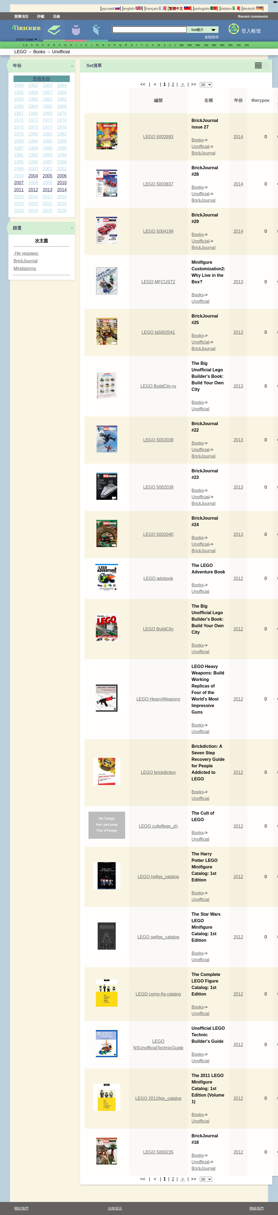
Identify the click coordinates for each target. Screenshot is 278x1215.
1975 (19, 127)
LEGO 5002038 (158, 440)
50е (190, 44)
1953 (47, 85)
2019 (19, 203)
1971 (19, 120)
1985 (47, 141)
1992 (33, 155)
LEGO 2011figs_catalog (158, 1098)
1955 (19, 92)
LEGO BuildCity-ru (158, 386)
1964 (33, 106)
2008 (33, 182)
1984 (33, 141)
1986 (62, 141)
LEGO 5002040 (158, 534)
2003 (19, 176)
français (155, 9)
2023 (19, 210)
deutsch (252, 9)
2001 (47, 169)
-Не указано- (26, 253)
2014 (62, 189)
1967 (19, 113)
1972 (33, 120)
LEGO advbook (158, 578)
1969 (47, 113)
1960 (33, 99)
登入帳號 (251, 31)
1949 (19, 85)
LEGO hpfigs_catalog (158, 876)
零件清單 (97, 30)
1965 (47, 106)
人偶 (75, 30)
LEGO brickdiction (158, 772)
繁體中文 (180, 9)
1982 (62, 134)
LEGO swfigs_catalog (158, 937)
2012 (33, 189)
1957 (47, 92)
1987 (19, 148)
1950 (33, 85)
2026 (62, 210)
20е (247, 44)
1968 (33, 113)
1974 (62, 120)
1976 (33, 127)
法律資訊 (115, 1208)
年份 (17, 65)
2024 (33, 210)
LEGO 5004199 (158, 231)
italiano (230, 9)
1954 (62, 85)
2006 (62, 176)
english (133, 9)
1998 (62, 162)
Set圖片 (54, 30)
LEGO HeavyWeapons (158, 699)
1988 (33, 148)
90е (222, 44)
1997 (47, 162)
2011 (19, 189)
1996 (33, 162)
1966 (62, 106)
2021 (47, 203)
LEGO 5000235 (158, 1152)
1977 (47, 127)
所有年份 (41, 78)
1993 (47, 155)
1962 (62, 99)
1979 (19, 134)
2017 (47, 196)
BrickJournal (25, 261)
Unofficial (201, 146)
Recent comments (253, 16)
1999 (19, 169)
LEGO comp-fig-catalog (158, 994)
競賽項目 (21, 16)
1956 (33, 92)
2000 (33, 169)
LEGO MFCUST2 (158, 282)
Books (198, 140)
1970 (62, 113)
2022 (62, 203)
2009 (47, 182)
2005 (47, 176)
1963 (19, 106)
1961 (47, 99)
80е (214, 44)
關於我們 (21, 1208)
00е (230, 44)
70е (206, 44)
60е (198, 44)
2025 (47, 210)
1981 (47, 134)
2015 (19, 196)
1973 (47, 120)
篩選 (17, 228)
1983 (19, 141)
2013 (47, 189)
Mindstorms (25, 268)
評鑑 (40, 16)
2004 (33, 176)
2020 (33, 203)
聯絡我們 (256, 1208)
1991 (19, 155)
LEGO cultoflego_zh (158, 826)
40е (181, 44)
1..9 (25, 44)
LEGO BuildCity (158, 629)
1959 (19, 99)
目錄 (56, 16)
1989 (47, 148)
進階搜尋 (211, 37)
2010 (62, 182)
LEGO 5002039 (158, 487)
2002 (62, 169)
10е (238, 44)
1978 (62, 127)
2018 (62, 196)
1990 (62, 148)
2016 (33, 196)
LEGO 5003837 (158, 184)
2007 (19, 182)
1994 (62, 155)
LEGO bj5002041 (158, 332)
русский (111, 9)
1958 (62, 92)
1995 (19, 162)
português (205, 9)
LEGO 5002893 (158, 136)
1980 (33, 134)
